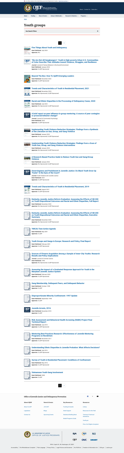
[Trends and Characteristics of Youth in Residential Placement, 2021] (27, 91)
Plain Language (41, 447)
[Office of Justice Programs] (28, 8)
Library (85, 407)
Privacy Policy (51, 447)
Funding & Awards (68, 407)
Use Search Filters (31, 31)
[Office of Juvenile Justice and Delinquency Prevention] (75, 441)
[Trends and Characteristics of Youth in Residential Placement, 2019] (27, 190)
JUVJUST (46, 407)
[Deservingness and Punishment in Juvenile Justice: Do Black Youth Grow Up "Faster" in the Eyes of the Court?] (27, 173)
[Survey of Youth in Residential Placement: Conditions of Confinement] (27, 366)
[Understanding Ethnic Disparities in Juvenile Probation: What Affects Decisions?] (27, 354)
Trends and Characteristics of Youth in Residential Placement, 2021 (60, 88)
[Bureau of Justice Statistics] (84, 436)
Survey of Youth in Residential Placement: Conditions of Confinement (61, 360)
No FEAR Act (77, 447)
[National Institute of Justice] (94, 435)
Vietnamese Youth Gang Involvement (47, 372)
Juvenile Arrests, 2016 (41, 308)
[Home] (45, 8)
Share (100, 10)
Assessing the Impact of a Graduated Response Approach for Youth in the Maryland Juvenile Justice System (63, 270)
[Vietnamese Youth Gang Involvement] (27, 379)
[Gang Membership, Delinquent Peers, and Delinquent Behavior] (27, 289)
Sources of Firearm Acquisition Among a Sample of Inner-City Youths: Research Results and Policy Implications (66, 255)
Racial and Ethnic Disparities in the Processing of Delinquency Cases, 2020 (63, 101)
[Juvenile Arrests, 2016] (27, 310)
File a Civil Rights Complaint (91, 424)
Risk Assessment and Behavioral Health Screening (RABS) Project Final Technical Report (62, 321)
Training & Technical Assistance (88, 415)
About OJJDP (28, 407)
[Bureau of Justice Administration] (75, 435)
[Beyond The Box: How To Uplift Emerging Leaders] (27, 79)
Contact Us (87, 9)
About (81, 9)
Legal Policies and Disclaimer (64, 447)
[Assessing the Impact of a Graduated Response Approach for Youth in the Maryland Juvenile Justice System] (27, 276)
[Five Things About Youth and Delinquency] (27, 51)
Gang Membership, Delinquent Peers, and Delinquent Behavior (58, 283)
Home (25, 19)
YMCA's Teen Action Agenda (44, 229)
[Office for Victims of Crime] (84, 441)
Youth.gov (85, 420)
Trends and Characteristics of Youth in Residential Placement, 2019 (60, 187)
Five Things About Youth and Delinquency (49, 47)
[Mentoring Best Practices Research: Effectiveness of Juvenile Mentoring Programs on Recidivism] (27, 340)
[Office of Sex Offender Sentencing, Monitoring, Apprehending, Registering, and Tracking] (93, 441)
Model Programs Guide (69, 418)
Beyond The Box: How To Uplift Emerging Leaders (53, 76)
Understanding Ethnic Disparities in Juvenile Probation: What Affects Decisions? (66, 347)
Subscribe (94, 9)
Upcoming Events (48, 414)
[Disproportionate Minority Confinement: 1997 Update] (27, 302)
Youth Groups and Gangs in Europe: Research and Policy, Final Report (61, 241)
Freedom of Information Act (90, 447)
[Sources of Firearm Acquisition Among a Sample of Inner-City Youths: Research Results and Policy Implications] (27, 260)
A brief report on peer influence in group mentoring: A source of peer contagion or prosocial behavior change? (66, 115)
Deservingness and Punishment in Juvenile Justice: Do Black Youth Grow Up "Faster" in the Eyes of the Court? (64, 172)
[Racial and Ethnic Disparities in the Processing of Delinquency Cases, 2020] (27, 104)
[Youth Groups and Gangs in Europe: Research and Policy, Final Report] (27, 247)
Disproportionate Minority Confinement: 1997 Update (54, 296)
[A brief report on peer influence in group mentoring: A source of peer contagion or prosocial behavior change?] (27, 115)
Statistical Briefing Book (70, 414)
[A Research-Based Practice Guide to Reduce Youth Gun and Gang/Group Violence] (27, 160)
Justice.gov (109, 447)
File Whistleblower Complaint (27, 447)
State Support (67, 410)
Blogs (45, 410)
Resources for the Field (89, 410)
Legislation (27, 410)
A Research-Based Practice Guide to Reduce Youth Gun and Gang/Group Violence (62, 158)
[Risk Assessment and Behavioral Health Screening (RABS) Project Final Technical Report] (27, 326)
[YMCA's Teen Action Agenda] (27, 235)
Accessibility (14, 447)
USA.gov (102, 447)
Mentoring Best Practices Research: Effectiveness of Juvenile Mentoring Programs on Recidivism (62, 335)
